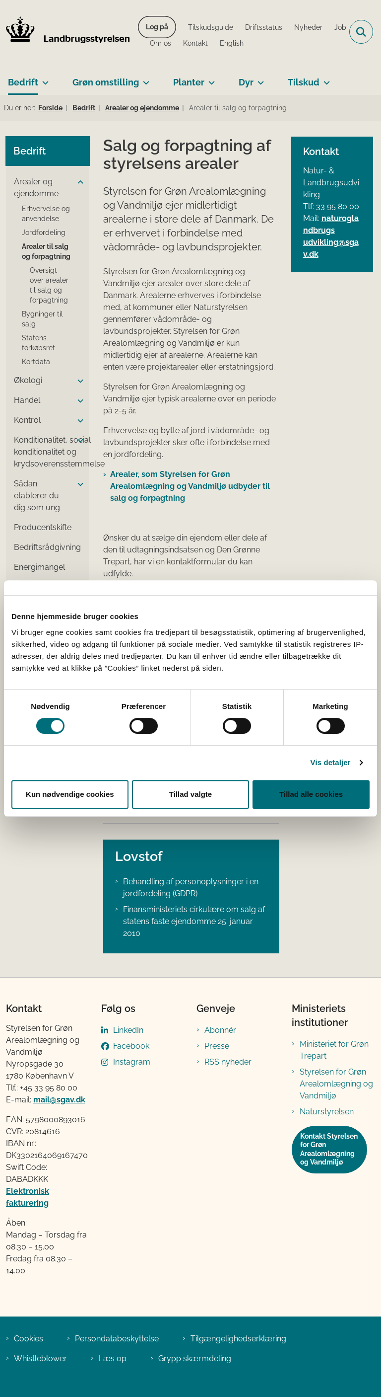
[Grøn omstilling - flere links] (144, 78)
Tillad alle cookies (311, 794)
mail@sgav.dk (59, 1099)
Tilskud (303, 82)
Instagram (131, 1062)
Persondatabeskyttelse (117, 1338)
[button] (77, 182)
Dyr (246, 82)
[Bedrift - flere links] (43, 78)
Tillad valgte (190, 794)
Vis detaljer (331, 762)
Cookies (28, 1338)
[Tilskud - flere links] (324, 78)
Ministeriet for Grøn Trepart (334, 1050)
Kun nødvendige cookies (70, 794)
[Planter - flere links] (209, 78)
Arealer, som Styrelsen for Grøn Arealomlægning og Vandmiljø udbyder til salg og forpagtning (190, 486)
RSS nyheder (228, 1062)
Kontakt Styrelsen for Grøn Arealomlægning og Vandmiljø (329, 1149)
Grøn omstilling (105, 82)
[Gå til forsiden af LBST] (65, 31)
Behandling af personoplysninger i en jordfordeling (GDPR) (190, 887)
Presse (216, 1046)
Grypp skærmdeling (194, 1358)
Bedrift (23, 82)
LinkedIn (128, 1030)
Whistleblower (40, 1358)
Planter (188, 82)
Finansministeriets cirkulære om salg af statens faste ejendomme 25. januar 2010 (194, 921)
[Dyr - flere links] (259, 78)
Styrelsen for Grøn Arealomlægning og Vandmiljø (336, 1083)
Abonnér (220, 1030)
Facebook (131, 1046)
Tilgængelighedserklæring (238, 1338)
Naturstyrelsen (327, 1111)
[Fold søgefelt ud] (361, 32)
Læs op (113, 1358)
